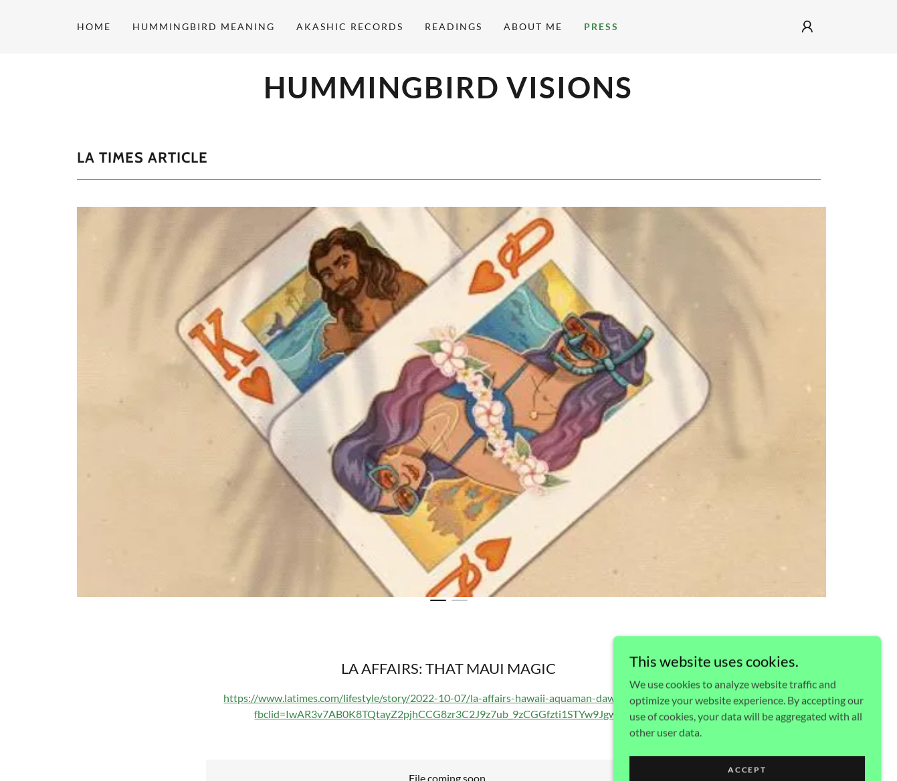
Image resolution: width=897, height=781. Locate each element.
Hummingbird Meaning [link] (203, 26)
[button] (807, 26)
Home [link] (94, 26)
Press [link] (601, 26)
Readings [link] (453, 26)
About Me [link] (533, 26)
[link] (448, 94)
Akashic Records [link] (349, 26)
